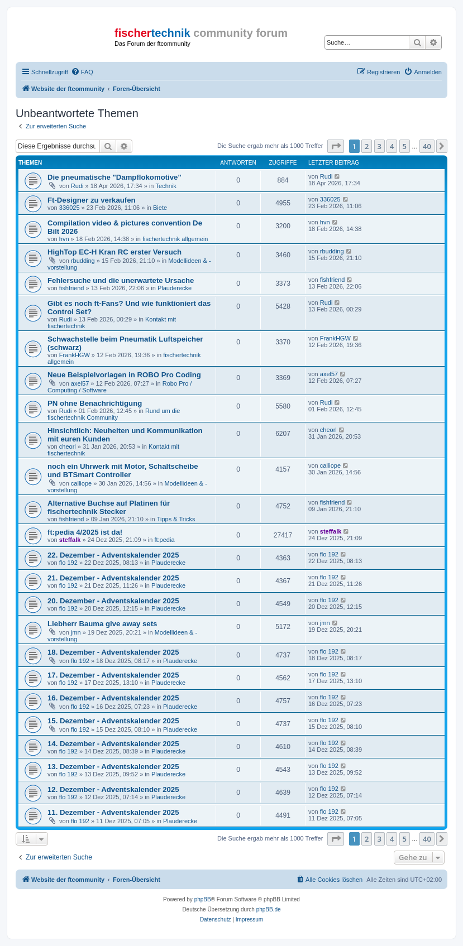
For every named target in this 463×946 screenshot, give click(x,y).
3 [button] (379, 146)
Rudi (77, 186)
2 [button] (367, 146)
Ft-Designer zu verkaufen (91, 200)
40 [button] (427, 146)
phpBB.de (268, 909)
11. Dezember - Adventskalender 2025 (113, 812)
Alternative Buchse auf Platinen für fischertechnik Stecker (108, 507)
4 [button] (392, 146)
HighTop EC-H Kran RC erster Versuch (114, 252)
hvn (64, 239)
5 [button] (405, 146)
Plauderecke (174, 288)
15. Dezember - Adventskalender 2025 (113, 721)
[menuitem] (82, 72)
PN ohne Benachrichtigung (94, 403)
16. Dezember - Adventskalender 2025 (113, 698)
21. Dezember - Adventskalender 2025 (113, 578)
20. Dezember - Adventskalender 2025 (113, 601)
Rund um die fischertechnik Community (113, 414)
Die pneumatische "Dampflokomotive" (114, 177)
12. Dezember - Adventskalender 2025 (113, 789)
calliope (81, 483)
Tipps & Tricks (176, 519)
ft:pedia (164, 539)
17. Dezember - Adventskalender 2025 (113, 675)
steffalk (70, 539)
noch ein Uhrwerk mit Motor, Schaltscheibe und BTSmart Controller (122, 470)
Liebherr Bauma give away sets (102, 624)
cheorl (67, 446)
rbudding (83, 260)
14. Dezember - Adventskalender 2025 (113, 743)
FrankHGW (74, 355)
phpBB (202, 899)
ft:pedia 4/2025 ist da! (84, 532)
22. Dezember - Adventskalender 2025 (113, 555)
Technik (166, 186)
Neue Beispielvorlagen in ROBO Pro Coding (124, 375)
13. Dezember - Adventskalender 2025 (113, 766)
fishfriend (71, 288)
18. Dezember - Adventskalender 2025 (113, 652)
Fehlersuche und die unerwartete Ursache (120, 280)
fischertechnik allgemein (175, 239)
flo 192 (68, 562)
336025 (69, 207)
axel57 (80, 383)
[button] (335, 146)
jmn (76, 632)
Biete (160, 207)
